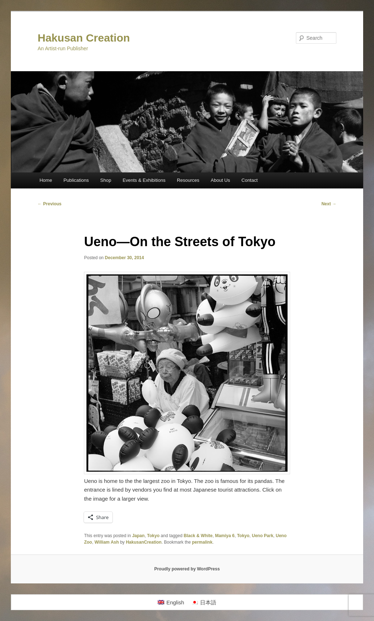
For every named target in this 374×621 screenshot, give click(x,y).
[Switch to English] (171, 602)
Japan (138, 535)
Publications (76, 180)
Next (329, 203)
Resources (188, 180)
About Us (220, 180)
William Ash (106, 542)
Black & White (198, 535)
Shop (105, 180)
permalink (202, 542)
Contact (250, 180)
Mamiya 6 (224, 535)
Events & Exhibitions (144, 180)
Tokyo (153, 535)
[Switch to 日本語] (204, 602)
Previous (49, 203)
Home (45, 180)
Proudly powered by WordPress (187, 568)
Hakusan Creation (84, 38)
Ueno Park (262, 535)
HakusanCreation (144, 542)
